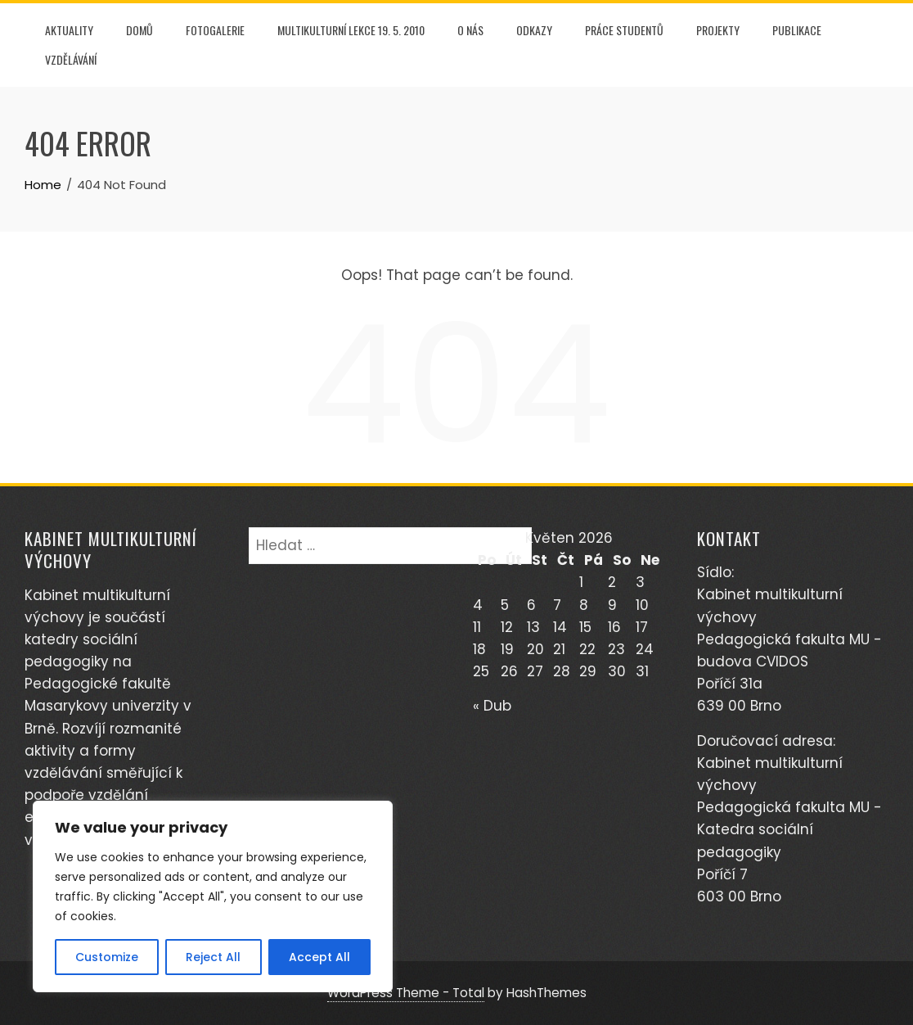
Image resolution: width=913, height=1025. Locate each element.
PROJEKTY (718, 29)
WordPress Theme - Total (405, 992)
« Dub (492, 706)
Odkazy (534, 29)
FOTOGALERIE (215, 29)
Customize (106, 957)
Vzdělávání (71, 59)
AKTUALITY (69, 29)
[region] (213, 896)
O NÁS (470, 29)
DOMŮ (139, 29)
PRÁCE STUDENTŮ (624, 29)
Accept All (319, 957)
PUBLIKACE (796, 29)
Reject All (213, 957)
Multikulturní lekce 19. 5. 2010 (351, 29)
